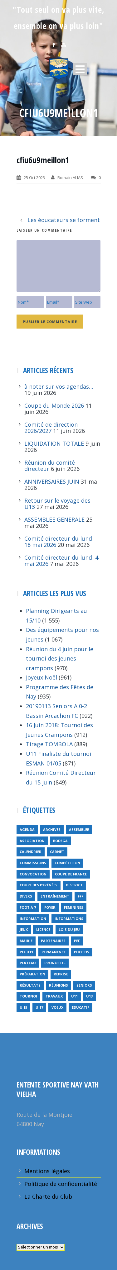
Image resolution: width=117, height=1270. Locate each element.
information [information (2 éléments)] (33, 918)
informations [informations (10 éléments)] (69, 918)
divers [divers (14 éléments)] (26, 896)
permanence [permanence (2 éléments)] (53, 952)
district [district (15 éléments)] (74, 885)
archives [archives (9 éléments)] (52, 829)
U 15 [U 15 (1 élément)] (23, 1007)
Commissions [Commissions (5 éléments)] (33, 862)
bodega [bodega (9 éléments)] (60, 840)
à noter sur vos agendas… (58, 386)
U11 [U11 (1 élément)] (74, 996)
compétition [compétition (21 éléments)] (67, 862)
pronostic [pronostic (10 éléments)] (55, 962)
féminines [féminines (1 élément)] (73, 907)
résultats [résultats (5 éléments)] (30, 985)
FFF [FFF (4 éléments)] (80, 896)
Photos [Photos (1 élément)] (81, 952)
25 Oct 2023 (34, 177)
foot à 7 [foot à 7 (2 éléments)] (28, 907)
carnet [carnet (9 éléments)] (57, 851)
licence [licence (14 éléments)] (43, 929)
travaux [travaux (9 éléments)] (54, 996)
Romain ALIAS (70, 177)
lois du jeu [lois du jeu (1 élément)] (69, 929)
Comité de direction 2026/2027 (51, 427)
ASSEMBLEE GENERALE (54, 519)
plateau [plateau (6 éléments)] (28, 962)
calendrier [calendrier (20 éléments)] (30, 851)
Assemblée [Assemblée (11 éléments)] (79, 829)
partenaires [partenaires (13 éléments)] (53, 940)
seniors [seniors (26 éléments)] (84, 985)
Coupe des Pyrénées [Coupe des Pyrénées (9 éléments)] (38, 885)
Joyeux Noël (41, 677)
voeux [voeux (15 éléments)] (57, 1007)
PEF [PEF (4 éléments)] (77, 940)
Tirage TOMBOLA (49, 744)
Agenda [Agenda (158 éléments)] (27, 829)
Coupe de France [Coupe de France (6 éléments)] (71, 874)
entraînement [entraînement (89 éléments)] (55, 896)
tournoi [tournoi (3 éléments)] (28, 996)
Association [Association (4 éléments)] (32, 840)
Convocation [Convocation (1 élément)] (33, 874)
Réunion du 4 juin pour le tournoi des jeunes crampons (59, 658)
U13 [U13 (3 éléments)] (89, 996)
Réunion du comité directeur (49, 465)
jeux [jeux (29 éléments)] (24, 929)
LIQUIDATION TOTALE (54, 443)
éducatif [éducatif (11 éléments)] (80, 1007)
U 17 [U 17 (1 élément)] (39, 1007)
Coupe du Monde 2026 (54, 405)
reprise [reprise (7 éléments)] (61, 974)
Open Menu (80, 69)
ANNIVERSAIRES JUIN (51, 481)
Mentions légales (47, 1171)
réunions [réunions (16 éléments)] (58, 985)
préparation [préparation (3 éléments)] (32, 974)
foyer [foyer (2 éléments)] (50, 907)
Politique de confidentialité (60, 1183)
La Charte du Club (48, 1196)
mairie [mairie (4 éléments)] (26, 940)
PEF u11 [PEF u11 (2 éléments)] (26, 952)
